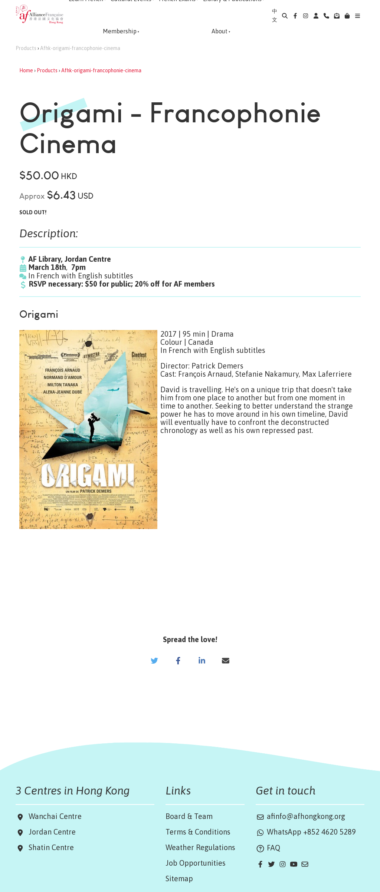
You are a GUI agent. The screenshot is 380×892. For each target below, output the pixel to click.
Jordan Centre (50, 831)
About (219, 31)
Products (26, 48)
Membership (120, 31)
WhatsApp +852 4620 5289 (306, 831)
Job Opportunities (196, 863)
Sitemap (179, 878)
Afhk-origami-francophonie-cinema (80, 48)
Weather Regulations (200, 847)
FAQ (268, 847)
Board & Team (189, 816)
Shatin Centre (49, 847)
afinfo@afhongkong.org (300, 816)
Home (26, 70)
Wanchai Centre (56, 816)
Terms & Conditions (198, 831)
